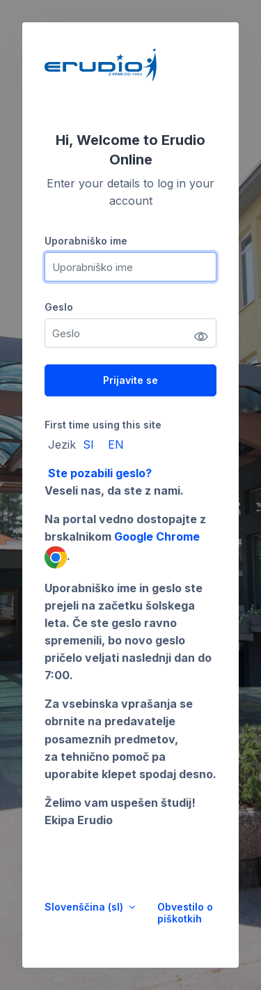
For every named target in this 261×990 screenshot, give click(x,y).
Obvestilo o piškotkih (185, 913)
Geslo (59, 307)
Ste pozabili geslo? (100, 473)
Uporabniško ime (86, 241)
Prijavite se (130, 380)
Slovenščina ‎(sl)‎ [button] (85, 907)
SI (88, 444)
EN (116, 444)
